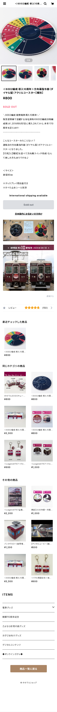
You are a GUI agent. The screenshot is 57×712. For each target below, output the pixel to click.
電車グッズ (7, 607)
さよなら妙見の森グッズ (13, 626)
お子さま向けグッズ (11, 635)
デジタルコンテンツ (11, 645)
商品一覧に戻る (28, 668)
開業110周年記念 (10, 617)
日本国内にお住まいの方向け (28, 214)
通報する (50, 296)
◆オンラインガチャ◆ (12, 654)
